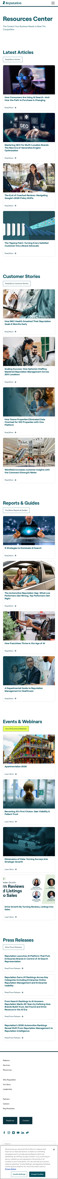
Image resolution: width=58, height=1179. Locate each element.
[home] (12, 3)
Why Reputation (9, 1080)
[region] (29, 1162)
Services (6, 1065)
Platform (6, 1060)
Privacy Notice (10, 1169)
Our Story (7, 1084)
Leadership (7, 1089)
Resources (7, 1070)
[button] (52, 3)
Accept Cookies (37, 1174)
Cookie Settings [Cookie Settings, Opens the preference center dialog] (19, 1174)
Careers (6, 1104)
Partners (6, 1099)
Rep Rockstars (9, 1108)
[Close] (54, 1149)
